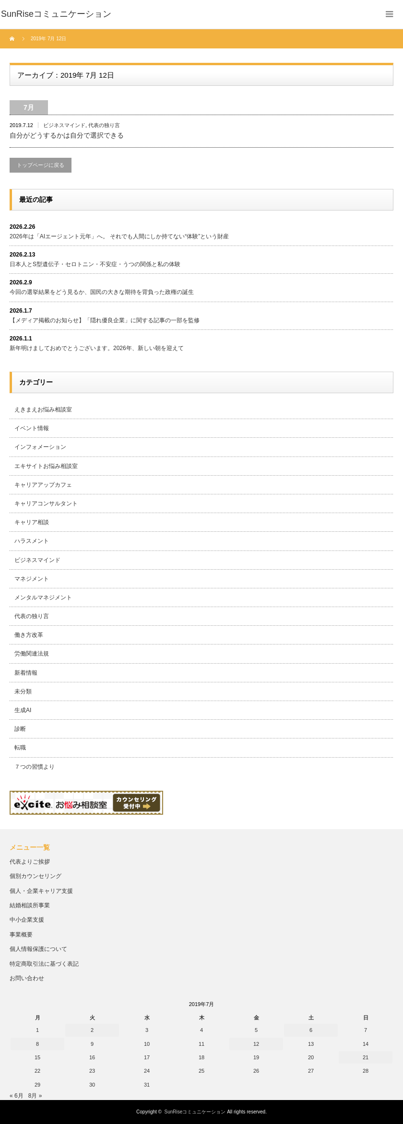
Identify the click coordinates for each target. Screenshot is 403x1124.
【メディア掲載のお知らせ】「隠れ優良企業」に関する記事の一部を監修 (105, 320)
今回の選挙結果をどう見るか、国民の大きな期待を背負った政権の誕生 (102, 292)
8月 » (35, 1095)
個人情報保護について (38, 949)
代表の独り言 (104, 125)
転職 (20, 747)
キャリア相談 (31, 522)
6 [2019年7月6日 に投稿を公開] (310, 1030)
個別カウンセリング (35, 876)
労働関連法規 (31, 653)
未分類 (23, 691)
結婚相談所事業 (30, 905)
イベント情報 (31, 428)
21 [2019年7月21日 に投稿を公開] (365, 1057)
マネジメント (31, 578)
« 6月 (17, 1095)
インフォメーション (40, 447)
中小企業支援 (27, 919)
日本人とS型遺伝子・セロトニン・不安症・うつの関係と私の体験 (95, 264)
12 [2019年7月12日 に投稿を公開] (256, 1044)
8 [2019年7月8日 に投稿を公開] (37, 1044)
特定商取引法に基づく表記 (44, 963)
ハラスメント (31, 541)
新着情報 (25, 672)
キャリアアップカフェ (43, 484)
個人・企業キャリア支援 (41, 891)
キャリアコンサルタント (46, 503)
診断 (20, 729)
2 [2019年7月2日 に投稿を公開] (92, 1030)
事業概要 (21, 934)
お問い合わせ (27, 978)
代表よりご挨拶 (30, 861)
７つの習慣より (34, 766)
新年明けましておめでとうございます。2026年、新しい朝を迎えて (97, 348)
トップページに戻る (40, 165)
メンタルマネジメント (43, 597)
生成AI (22, 710)
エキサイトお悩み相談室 (46, 466)
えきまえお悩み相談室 (43, 409)
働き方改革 (28, 635)
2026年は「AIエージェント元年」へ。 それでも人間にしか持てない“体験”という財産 (119, 236)
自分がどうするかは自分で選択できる (67, 135)
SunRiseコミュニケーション (195, 1111)
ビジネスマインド (64, 125)
